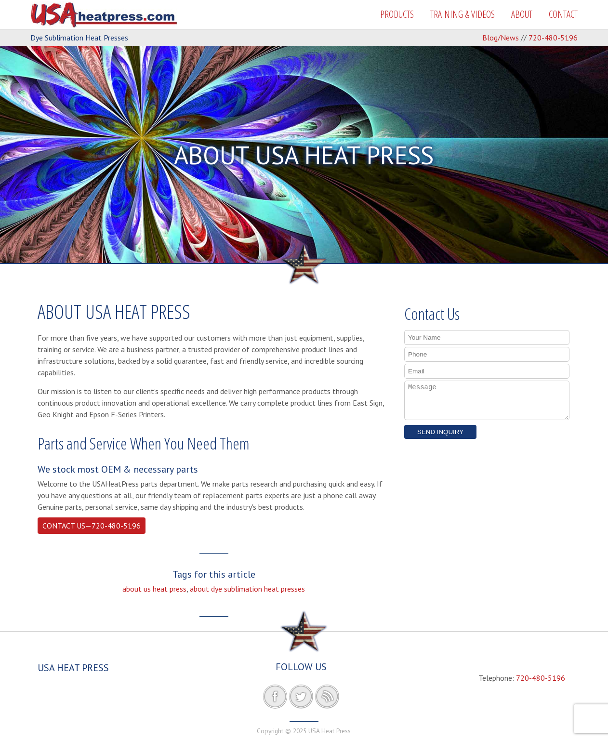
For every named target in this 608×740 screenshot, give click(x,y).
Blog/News (500, 37)
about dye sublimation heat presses (247, 589)
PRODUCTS (397, 14)
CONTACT (563, 14)
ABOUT (521, 14)
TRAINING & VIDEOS (462, 14)
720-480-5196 (553, 37)
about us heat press (154, 589)
